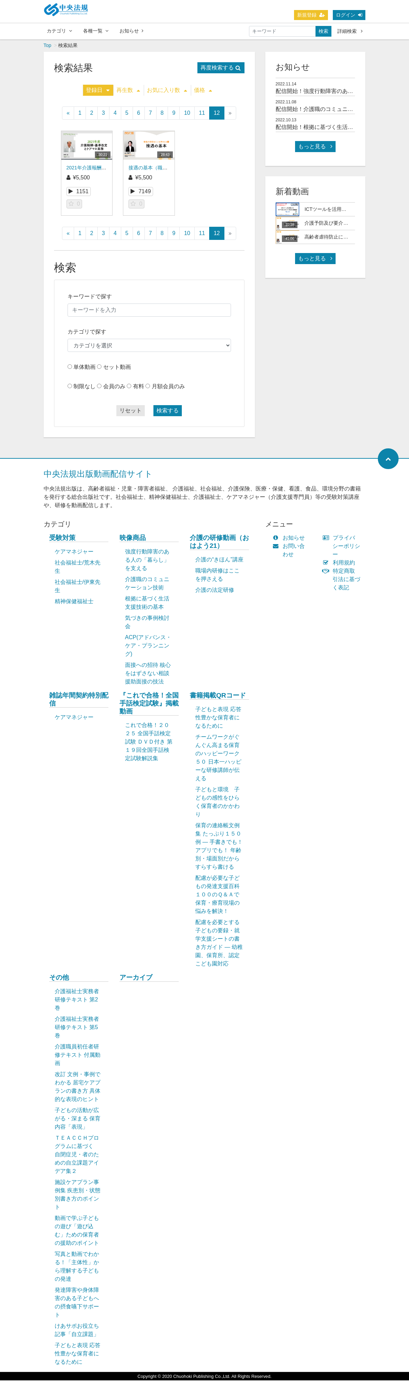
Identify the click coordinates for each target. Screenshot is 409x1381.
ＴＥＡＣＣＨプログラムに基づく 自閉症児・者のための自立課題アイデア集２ (77, 1155)
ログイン (349, 15)
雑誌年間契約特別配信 (78, 700)
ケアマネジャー (74, 552)
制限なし (84, 387)
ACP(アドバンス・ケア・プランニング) (148, 646)
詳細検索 (350, 31)
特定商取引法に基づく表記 (343, 580)
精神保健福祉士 (74, 602)
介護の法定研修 (214, 591)
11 (202, 113)
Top (48, 46)
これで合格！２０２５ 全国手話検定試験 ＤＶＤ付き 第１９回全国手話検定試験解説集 (148, 742)
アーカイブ (135, 978)
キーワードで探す (90, 297)
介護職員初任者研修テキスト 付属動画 (77, 1055)
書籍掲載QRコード (218, 696)
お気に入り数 (167, 91)
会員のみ (114, 387)
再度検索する (221, 68)
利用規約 (340, 563)
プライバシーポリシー (343, 546)
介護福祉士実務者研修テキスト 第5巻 (77, 1028)
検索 (323, 31)
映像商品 (132, 538)
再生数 (128, 91)
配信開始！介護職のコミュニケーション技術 (331, 110)
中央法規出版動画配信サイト (98, 474)
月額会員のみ (168, 387)
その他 (59, 978)
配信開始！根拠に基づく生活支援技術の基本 (331, 128)
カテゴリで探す (87, 332)
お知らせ (131, 31)
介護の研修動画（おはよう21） (219, 542)
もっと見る (315, 147)
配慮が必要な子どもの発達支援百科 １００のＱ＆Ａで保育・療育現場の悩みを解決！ (221, 895)
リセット (130, 411)
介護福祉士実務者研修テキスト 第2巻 (77, 1000)
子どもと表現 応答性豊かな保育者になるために (218, 718)
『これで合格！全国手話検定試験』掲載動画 (149, 704)
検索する (168, 411)
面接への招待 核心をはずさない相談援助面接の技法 (148, 674)
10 (187, 113)
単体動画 (84, 368)
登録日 (97, 91)
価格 (203, 91)
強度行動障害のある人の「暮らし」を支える (147, 560)
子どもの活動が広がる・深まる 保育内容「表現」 (77, 1119)
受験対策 (62, 538)
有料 (138, 387)
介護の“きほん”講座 (219, 560)
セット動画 (117, 368)
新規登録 (311, 15)
